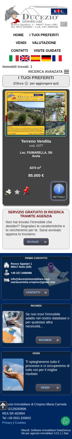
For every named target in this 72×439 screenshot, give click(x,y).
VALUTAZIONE (44, 43)
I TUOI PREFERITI (44, 35)
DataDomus (64, 430)
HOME (18, 35)
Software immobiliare (43, 430)
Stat (66, 433)
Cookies (20, 422)
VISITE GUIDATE (47, 51)
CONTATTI (19, 51)
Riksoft (25, 430)
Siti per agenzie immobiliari (37, 433)
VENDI (21, 43)
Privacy (7, 422)
